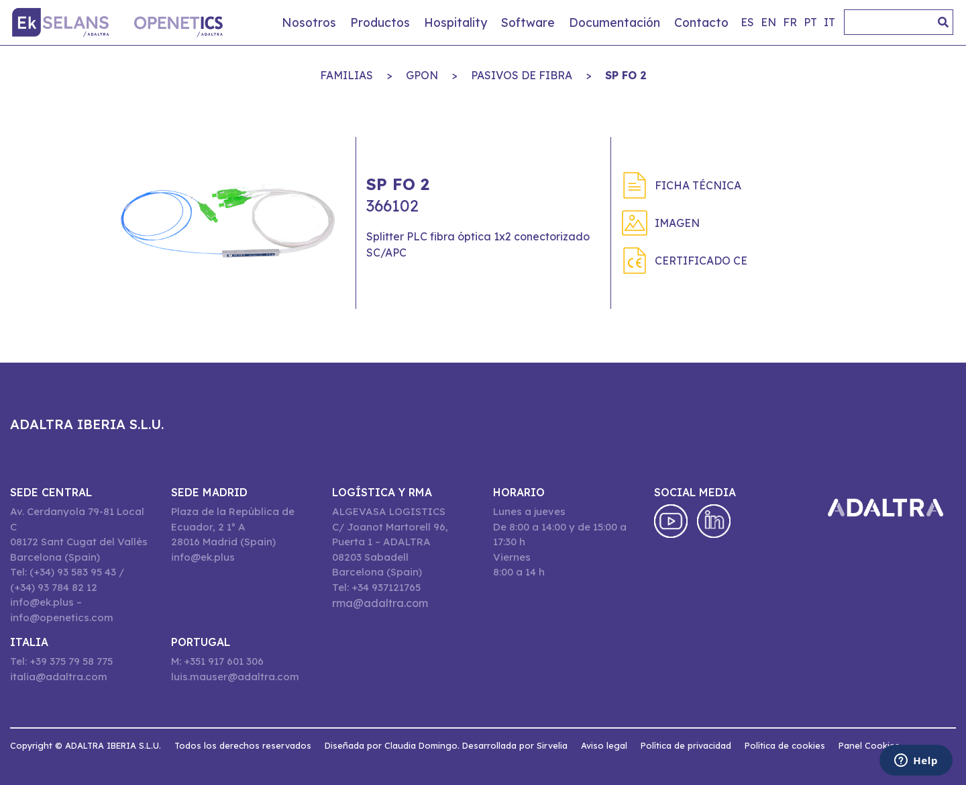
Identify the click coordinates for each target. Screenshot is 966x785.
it (829, 22)
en (768, 22)
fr (790, 22)
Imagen (677, 223)
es (747, 22)
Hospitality (455, 22)
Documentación (614, 22)
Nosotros (309, 22)
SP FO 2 (626, 75)
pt (810, 22)
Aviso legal (604, 745)
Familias (346, 75)
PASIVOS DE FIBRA (521, 75)
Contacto (701, 22)
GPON (422, 75)
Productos (380, 22)
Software (528, 22)
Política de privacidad (686, 745)
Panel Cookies (869, 745)
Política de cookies (785, 745)
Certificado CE (701, 260)
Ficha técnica (698, 185)
